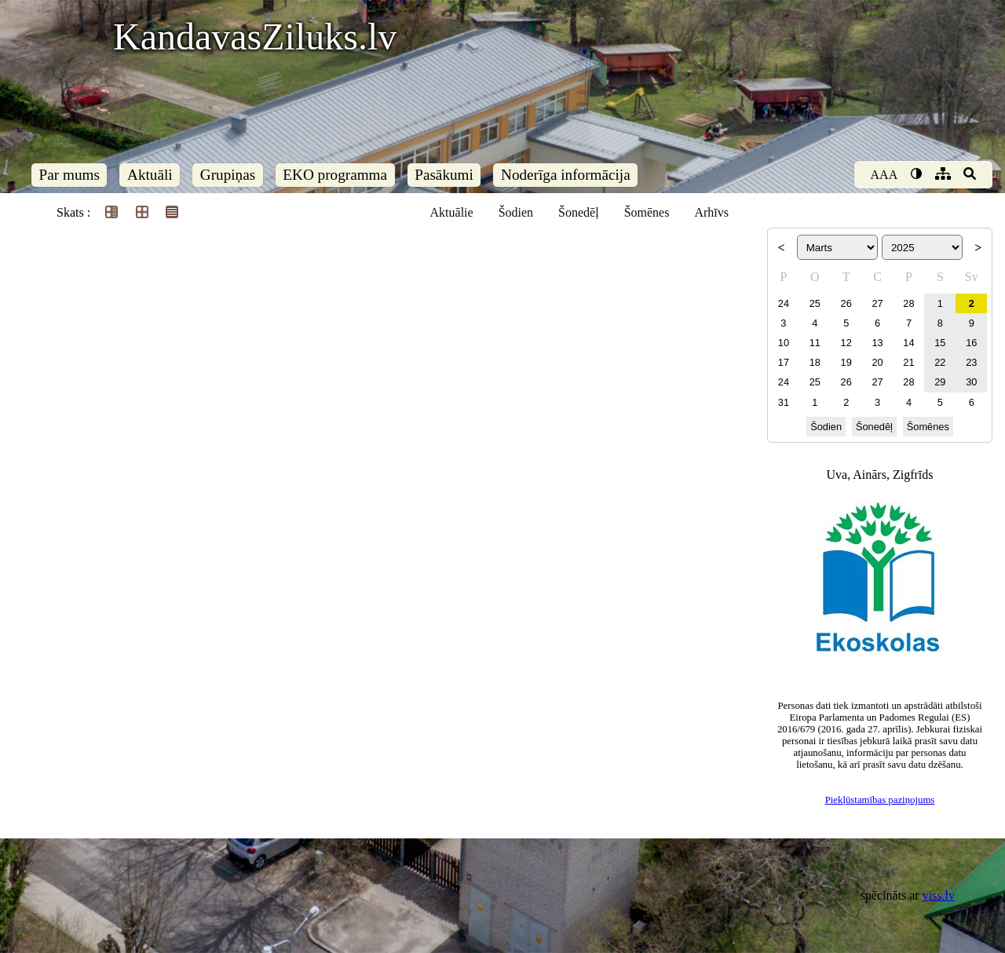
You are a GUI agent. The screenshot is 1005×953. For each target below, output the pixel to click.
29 (939, 382)
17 (783, 362)
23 (971, 362)
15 (939, 343)
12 (846, 343)
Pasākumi (444, 174)
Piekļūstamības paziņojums (880, 799)
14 (908, 343)
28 (908, 303)
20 (877, 362)
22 (939, 362)
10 (783, 343)
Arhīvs (711, 212)
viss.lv (939, 895)
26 (846, 303)
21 (908, 362)
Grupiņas (227, 174)
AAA (884, 174)
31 (783, 402)
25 (814, 303)
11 (814, 343)
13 (877, 343)
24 (783, 303)
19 (846, 362)
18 (814, 362)
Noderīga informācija (565, 174)
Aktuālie (451, 212)
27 (877, 303)
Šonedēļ (578, 212)
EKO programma (335, 174)
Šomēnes (647, 212)
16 (971, 343)
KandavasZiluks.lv (255, 36)
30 (971, 382)
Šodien (516, 212)
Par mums (69, 174)
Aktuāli (150, 174)
